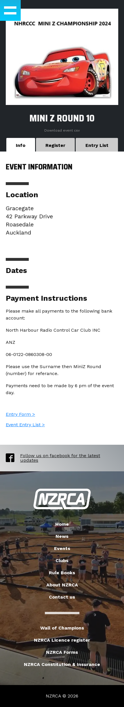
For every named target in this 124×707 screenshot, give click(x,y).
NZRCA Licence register (62, 640)
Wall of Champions (62, 628)
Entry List (96, 145)
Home (62, 524)
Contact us (62, 597)
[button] (10, 10)
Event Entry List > (25, 424)
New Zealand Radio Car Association (62, 499)
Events (62, 548)
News (62, 536)
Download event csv (62, 130)
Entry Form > (20, 414)
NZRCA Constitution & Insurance (62, 664)
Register (55, 145)
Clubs (62, 560)
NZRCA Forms (62, 652)
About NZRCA (62, 585)
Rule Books (62, 572)
